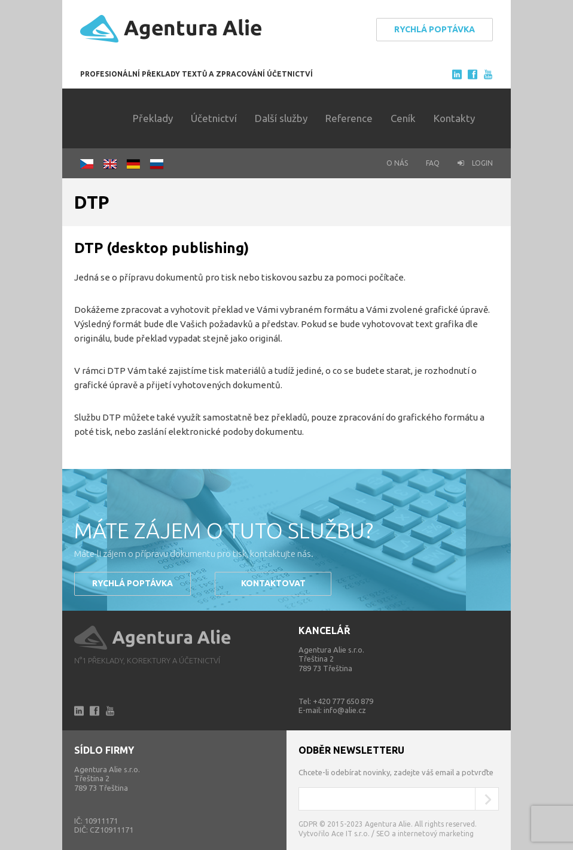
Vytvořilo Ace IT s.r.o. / (337, 833)
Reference (349, 118)
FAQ (433, 163)
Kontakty (454, 118)
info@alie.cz (345, 710)
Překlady (153, 118)
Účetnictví (214, 118)
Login (475, 163)
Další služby (281, 118)
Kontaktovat (273, 583)
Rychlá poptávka (434, 29)
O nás (397, 163)
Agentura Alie (171, 29)
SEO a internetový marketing (425, 833)
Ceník (403, 118)
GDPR (308, 824)
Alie (153, 638)
